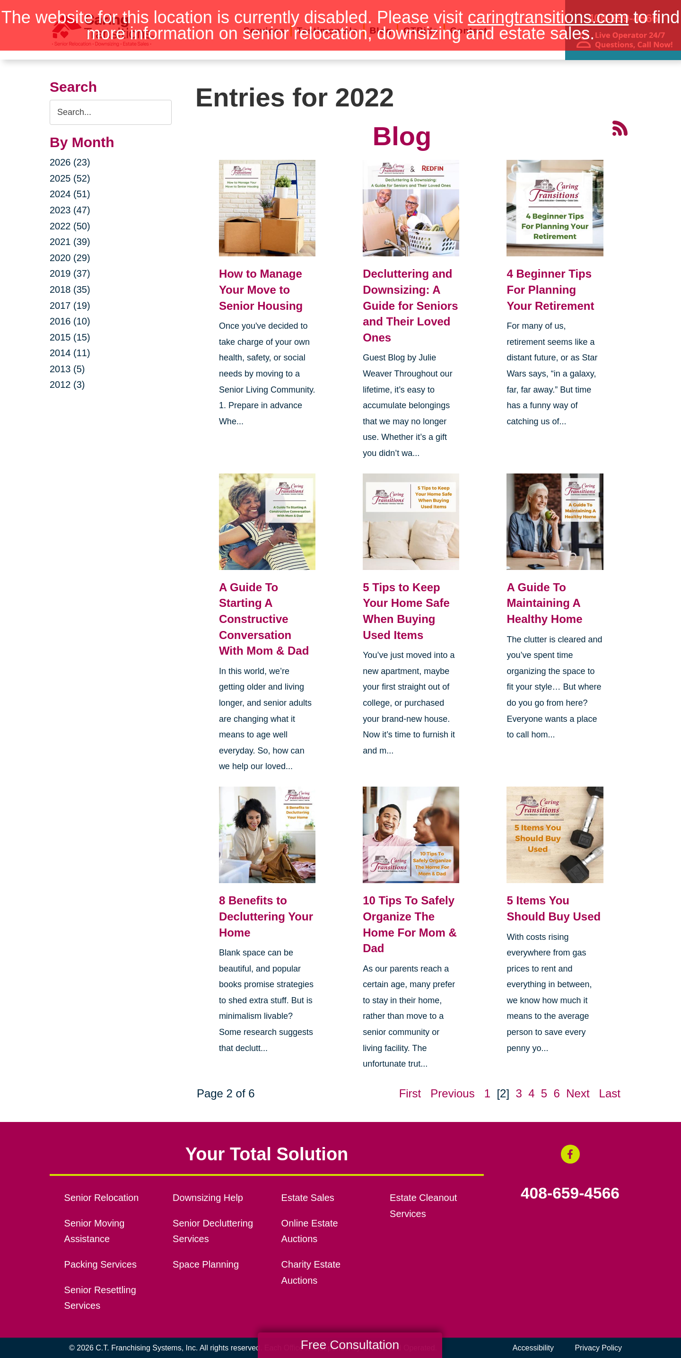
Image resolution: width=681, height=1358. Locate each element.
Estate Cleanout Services (423, 1205)
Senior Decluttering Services (213, 1231)
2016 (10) (70, 321)
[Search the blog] (111, 112)
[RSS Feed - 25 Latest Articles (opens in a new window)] (620, 127)
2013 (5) (67, 369)
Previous (452, 1093)
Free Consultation (350, 1345)
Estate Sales (307, 1197)
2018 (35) (70, 289)
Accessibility (533, 1348)
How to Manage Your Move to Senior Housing (261, 289)
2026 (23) (70, 162)
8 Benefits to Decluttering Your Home (266, 916)
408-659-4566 (570, 1193)
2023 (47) (70, 210)
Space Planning (206, 1264)
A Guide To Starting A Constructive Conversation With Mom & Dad (264, 619)
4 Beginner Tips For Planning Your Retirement (550, 289)
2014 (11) (70, 353)
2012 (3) (67, 384)
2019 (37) (70, 273)
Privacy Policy (598, 1348)
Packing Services (100, 1264)
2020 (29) (70, 258)
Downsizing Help (208, 1197)
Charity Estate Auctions (311, 1272)
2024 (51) (70, 194)
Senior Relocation (101, 1197)
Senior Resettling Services (100, 1298)
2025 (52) (70, 178)
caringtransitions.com (548, 17)
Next (577, 1093)
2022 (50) (70, 226)
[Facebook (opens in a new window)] (570, 1154)
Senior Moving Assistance (94, 1231)
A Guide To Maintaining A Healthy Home (544, 603)
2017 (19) (70, 305)
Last (609, 1093)
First (410, 1093)
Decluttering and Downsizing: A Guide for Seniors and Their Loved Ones (410, 305)
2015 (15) (70, 337)
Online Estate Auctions (309, 1231)
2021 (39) (70, 242)
